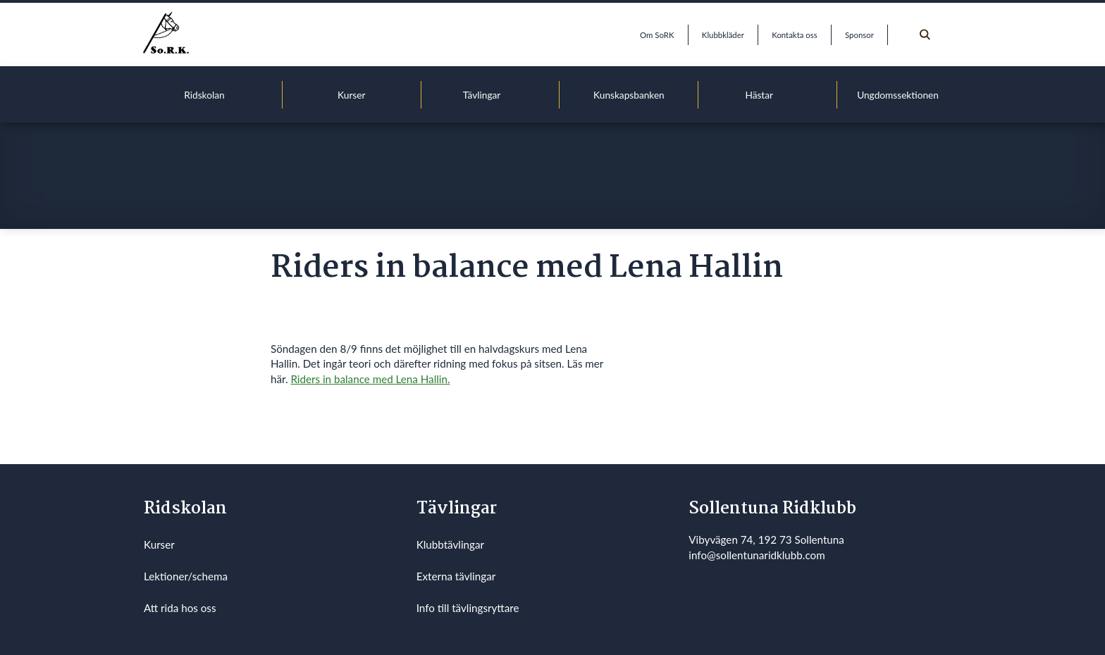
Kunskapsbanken (629, 95)
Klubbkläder (723, 34)
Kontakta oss (794, 34)
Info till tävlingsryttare (467, 607)
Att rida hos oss (180, 607)
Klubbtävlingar (450, 544)
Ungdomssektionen (898, 95)
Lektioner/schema (186, 576)
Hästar (759, 95)
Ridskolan (204, 95)
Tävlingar (482, 95)
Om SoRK (657, 34)
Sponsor (859, 34)
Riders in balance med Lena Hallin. (370, 379)
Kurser (351, 95)
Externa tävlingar (456, 576)
